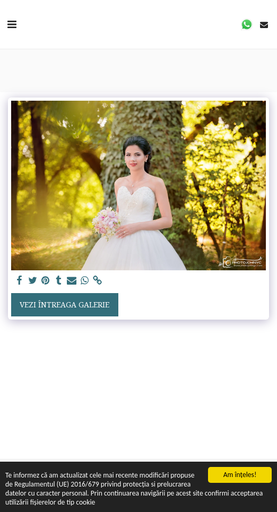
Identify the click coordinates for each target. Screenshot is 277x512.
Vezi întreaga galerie (64, 304)
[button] (12, 24)
